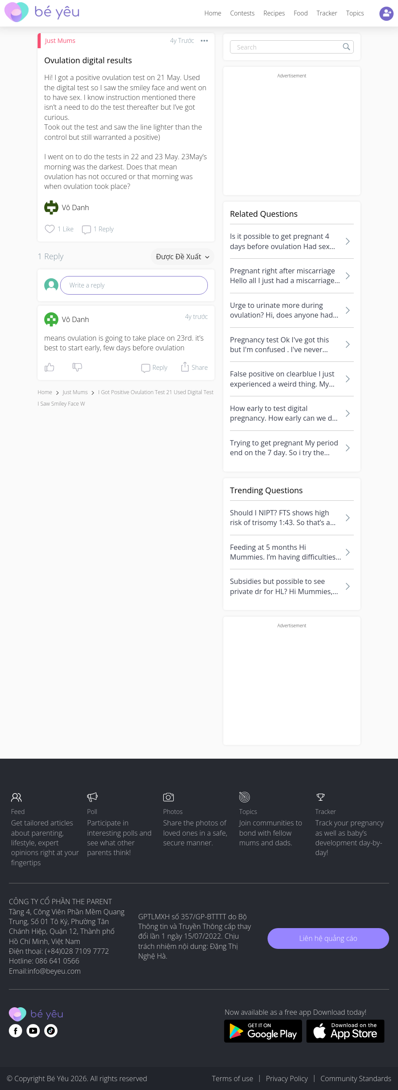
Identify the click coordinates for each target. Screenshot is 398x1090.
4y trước (196, 316)
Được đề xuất (182, 256)
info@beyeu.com (54, 971)
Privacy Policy (287, 1078)
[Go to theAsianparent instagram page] (50, 1030)
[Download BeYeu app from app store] (345, 1040)
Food (301, 13)
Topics (355, 13)
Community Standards (356, 1078)
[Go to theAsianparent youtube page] (33, 1030)
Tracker (327, 13)
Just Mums (60, 40)
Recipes (274, 13)
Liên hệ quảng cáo (328, 938)
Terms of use (232, 1078)
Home (212, 13)
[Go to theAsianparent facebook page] (15, 1030)
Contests (242, 13)
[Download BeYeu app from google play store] (263, 1040)
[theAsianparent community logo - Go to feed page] (41, 13)
